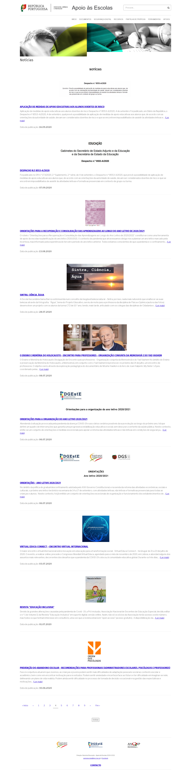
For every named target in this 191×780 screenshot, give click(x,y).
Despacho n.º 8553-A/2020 (35, 170)
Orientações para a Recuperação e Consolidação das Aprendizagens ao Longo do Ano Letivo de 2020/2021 (82, 231)
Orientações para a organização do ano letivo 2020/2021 (53, 419)
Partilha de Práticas (136, 19)
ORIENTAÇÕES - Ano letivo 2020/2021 (40, 483)
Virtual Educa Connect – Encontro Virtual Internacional (54, 546)
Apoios (166, 19)
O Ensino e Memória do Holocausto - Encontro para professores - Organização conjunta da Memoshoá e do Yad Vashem (91, 355)
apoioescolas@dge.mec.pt (91, 758)
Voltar (95, 720)
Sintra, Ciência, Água (32, 295)
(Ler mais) (160, 305)
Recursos (118, 19)
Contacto (95, 765)
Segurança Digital (102, 19)
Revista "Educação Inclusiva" (37, 607)
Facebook (105, 758)
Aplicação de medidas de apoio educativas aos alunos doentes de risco (62, 106)
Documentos (85, 19)
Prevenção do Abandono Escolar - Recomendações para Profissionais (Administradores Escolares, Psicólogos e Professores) (95, 667)
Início (74, 19)
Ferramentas (154, 19)
